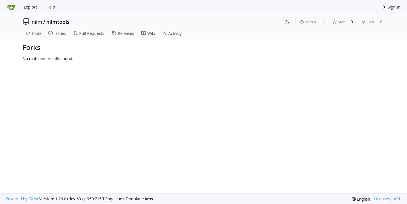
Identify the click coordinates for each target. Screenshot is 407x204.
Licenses (382, 198)
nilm (37, 22)
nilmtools (57, 22)
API (397, 198)
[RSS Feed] (287, 22)
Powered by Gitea (22, 198)
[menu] (361, 199)
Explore (31, 7)
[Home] (11, 7)
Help (50, 7)
